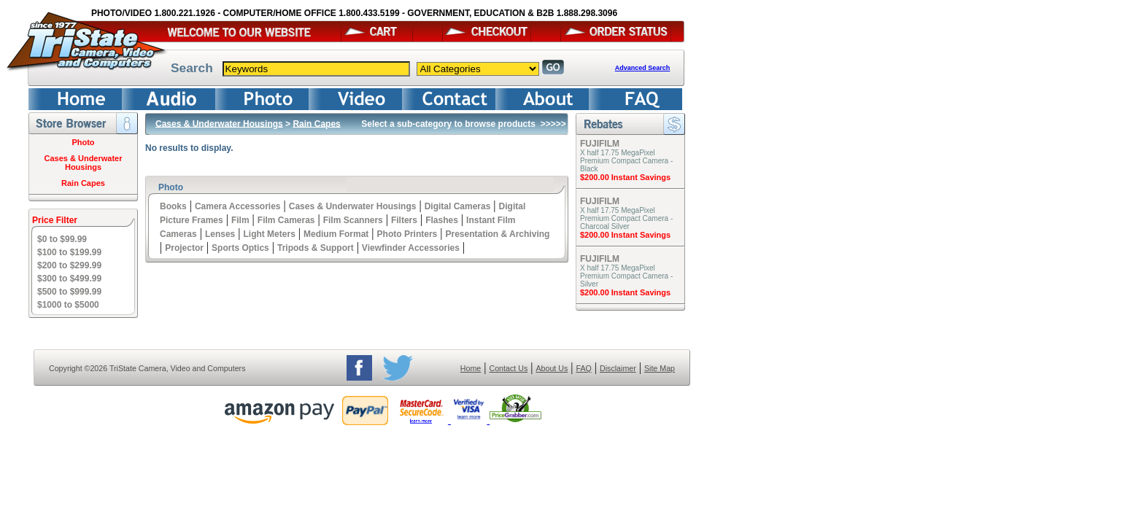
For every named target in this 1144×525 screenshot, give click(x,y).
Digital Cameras (458, 206)
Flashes (441, 220)
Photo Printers (407, 234)
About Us (552, 368)
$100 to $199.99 (69, 252)
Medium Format (336, 234)
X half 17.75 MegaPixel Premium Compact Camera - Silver (626, 276)
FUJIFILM (599, 144)
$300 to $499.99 (69, 278)
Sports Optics (240, 248)
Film (240, 220)
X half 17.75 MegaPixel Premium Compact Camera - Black (626, 161)
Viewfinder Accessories (411, 248)
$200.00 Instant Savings (625, 177)
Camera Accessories (238, 206)
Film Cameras (286, 220)
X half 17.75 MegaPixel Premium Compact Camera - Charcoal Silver (626, 218)
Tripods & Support (315, 248)
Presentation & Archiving (497, 234)
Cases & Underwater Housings (84, 162)
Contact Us (509, 368)
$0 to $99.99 (62, 239)
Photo (83, 142)
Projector (184, 248)
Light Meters (269, 234)
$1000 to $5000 (68, 305)
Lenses (220, 234)
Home (470, 368)
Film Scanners (353, 220)
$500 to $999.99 (69, 292)
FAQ (583, 368)
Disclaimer (618, 368)
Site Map (659, 368)
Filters (404, 220)
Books (173, 206)
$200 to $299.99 (69, 265)
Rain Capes (83, 183)
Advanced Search (642, 67)
